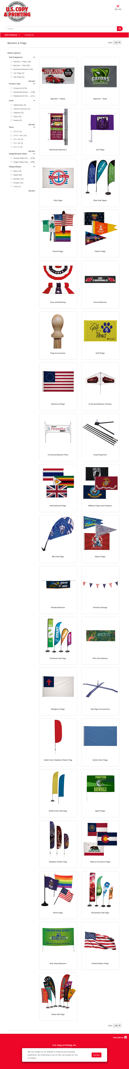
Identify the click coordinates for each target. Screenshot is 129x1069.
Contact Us (29, 35)
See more (32, 81)
